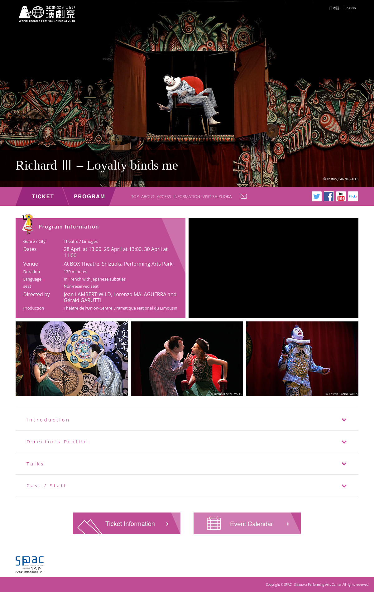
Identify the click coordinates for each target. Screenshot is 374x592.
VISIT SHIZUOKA (217, 196)
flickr (353, 196)
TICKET (42, 196)
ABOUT (147, 196)
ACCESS (164, 196)
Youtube (341, 196)
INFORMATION (187, 196)
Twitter (317, 196)
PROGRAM (89, 196)
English (350, 8)
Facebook (329, 196)
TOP (135, 196)
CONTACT (246, 197)
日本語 (334, 8)
